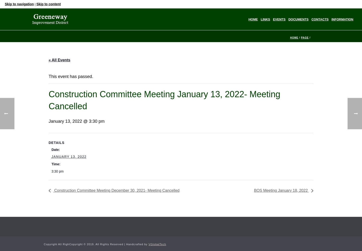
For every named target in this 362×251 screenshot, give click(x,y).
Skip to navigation (19, 4)
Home (253, 19)
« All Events (59, 60)
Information (342, 19)
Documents (298, 19)
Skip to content (48, 4)
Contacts (320, 19)
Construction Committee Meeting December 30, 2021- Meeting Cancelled (116, 190)
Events (279, 19)
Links (265, 19)
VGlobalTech (157, 244)
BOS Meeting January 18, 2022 (281, 190)
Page (305, 37)
